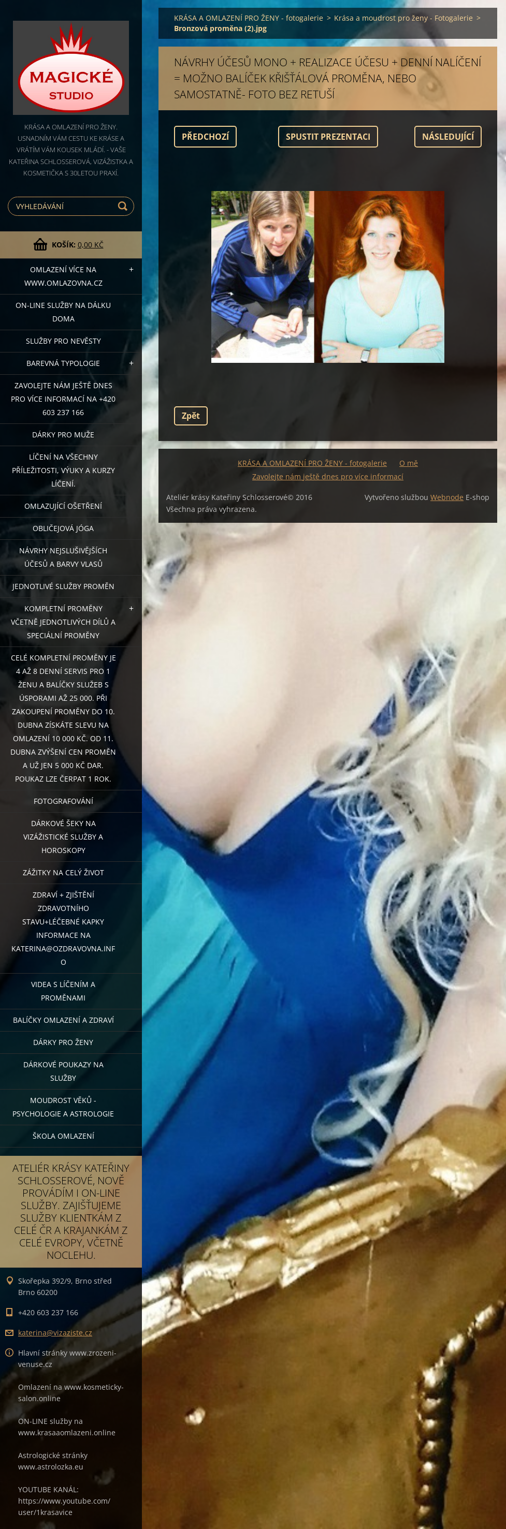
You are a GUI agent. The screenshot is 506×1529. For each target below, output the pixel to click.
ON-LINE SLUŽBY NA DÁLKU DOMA (63, 312)
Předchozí (205, 136)
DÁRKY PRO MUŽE (63, 434)
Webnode (447, 497)
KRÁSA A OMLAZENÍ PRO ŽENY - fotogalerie (248, 18)
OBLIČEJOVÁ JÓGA (63, 528)
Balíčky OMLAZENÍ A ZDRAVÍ (63, 1020)
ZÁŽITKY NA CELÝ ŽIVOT (63, 872)
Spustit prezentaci (328, 136)
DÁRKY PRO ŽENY (63, 1042)
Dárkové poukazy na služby (63, 1071)
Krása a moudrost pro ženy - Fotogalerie (403, 18)
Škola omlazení (63, 1136)
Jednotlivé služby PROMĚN (63, 586)
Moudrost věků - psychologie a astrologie (63, 1107)
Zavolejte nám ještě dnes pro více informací (327, 476)
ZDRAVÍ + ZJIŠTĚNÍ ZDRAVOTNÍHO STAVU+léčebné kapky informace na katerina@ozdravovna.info (63, 928)
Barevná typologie (63, 363)
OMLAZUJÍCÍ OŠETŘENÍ (63, 506)
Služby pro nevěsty (63, 341)
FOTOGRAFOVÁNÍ (63, 801)
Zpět (191, 415)
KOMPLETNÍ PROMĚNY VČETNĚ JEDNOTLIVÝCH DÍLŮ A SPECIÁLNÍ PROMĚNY (63, 622)
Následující (448, 136)
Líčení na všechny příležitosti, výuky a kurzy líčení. (63, 470)
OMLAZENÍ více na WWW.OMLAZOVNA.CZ (63, 276)
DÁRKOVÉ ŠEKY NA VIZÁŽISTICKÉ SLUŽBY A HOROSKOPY (63, 836)
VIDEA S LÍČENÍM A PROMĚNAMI (63, 991)
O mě (408, 463)
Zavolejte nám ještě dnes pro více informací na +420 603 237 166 (63, 398)
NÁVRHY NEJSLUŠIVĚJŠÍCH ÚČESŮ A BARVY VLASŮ (63, 557)
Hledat (124, 206)
